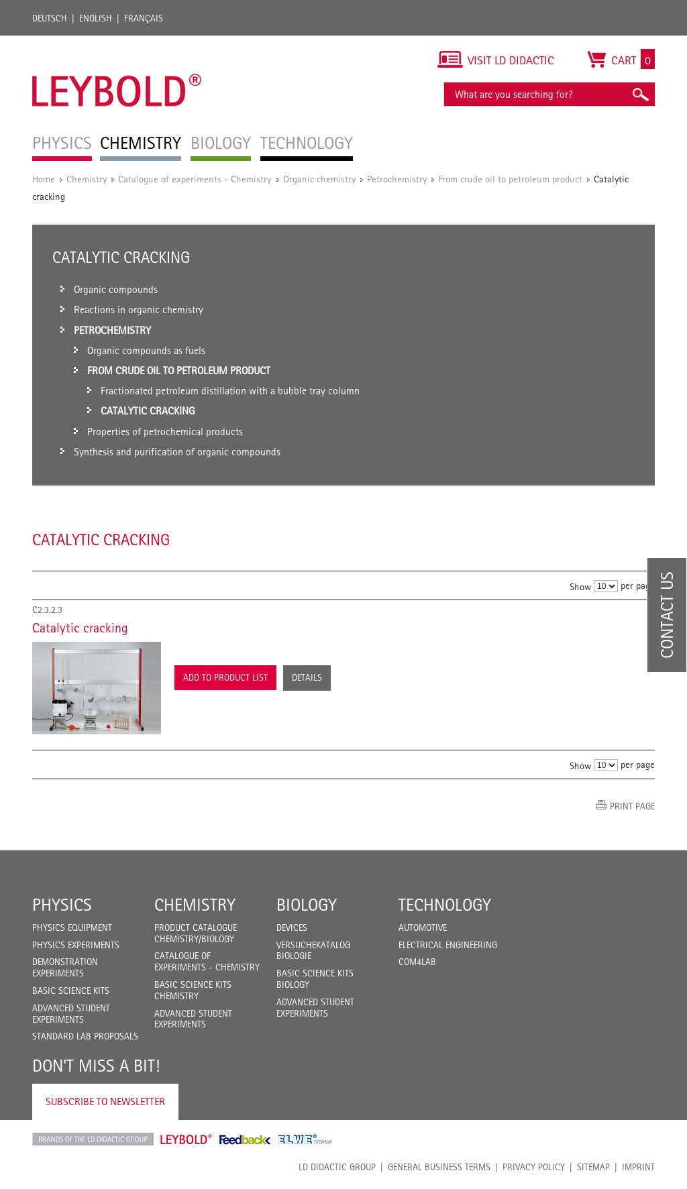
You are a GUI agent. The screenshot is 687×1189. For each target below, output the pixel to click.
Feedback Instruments (245, 1139)
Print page (632, 806)
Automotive (423, 927)
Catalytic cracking (80, 628)
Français (143, 18)
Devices (291, 927)
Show (580, 586)
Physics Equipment (72, 927)
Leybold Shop (186, 1139)
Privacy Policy (534, 1167)
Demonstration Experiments (65, 967)
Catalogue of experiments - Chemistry (196, 178)
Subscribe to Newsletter (105, 1101)
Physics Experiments (75, 945)
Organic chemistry (319, 178)
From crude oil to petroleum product (510, 178)
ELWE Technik (305, 1139)
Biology (306, 905)
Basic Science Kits (70, 990)
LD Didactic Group (337, 1167)
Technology (445, 905)
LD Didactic (93, 1139)
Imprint (638, 1167)
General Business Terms (439, 1167)
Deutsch (49, 18)
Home (43, 178)
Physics (62, 905)
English (95, 18)
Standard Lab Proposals (85, 1036)
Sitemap (593, 1167)
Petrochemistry (397, 178)
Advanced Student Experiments (71, 1014)
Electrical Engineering (448, 945)
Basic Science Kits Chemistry (192, 990)
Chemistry (86, 178)
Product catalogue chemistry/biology (195, 933)
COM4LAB (417, 961)
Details (307, 677)
